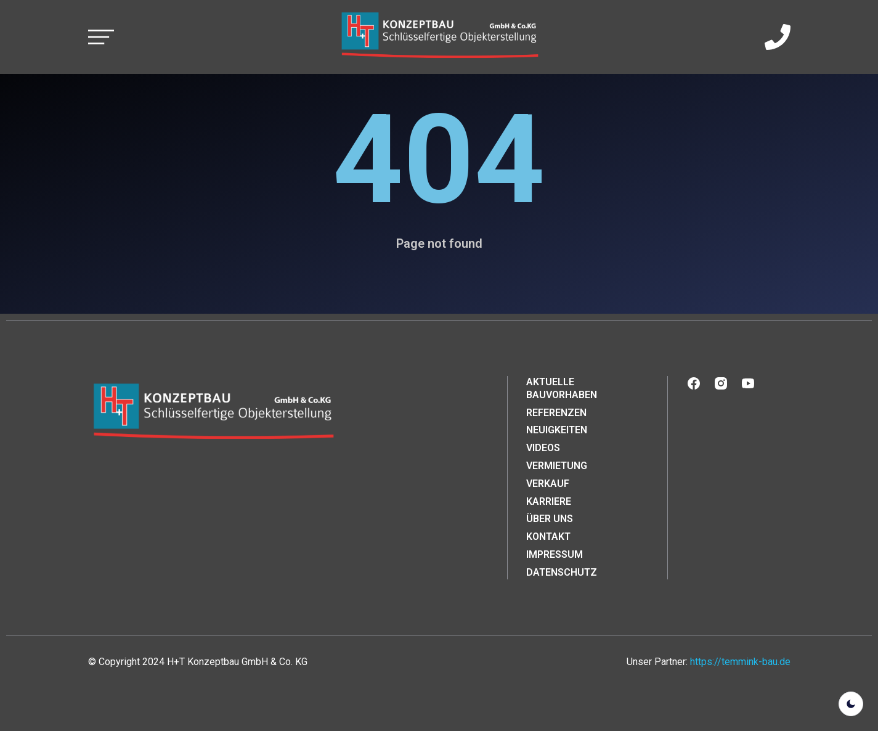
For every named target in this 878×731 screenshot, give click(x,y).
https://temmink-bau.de (740, 662)
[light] (851, 704)
